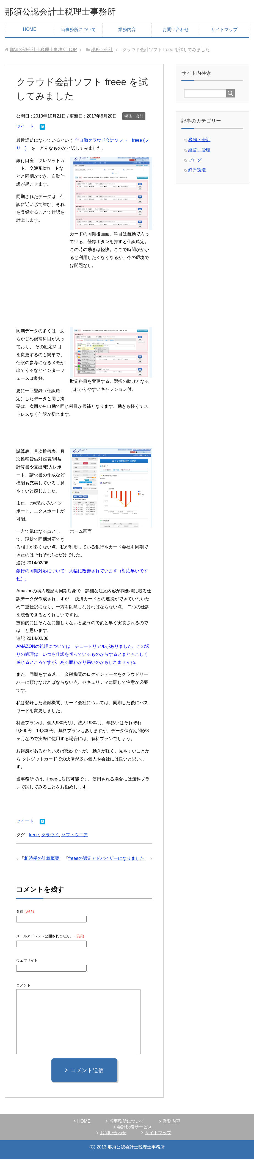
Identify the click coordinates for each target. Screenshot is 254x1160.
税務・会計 (133, 117)
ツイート (25, 127)
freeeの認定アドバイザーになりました (106, 859)
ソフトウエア (74, 836)
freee (34, 836)
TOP (43, 51)
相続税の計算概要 (41, 859)
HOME (29, 30)
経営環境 (197, 171)
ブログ (194, 161)
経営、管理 (199, 151)
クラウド (50, 836)
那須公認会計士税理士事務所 (69, 12)
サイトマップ (224, 31)
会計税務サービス (134, 1128)
